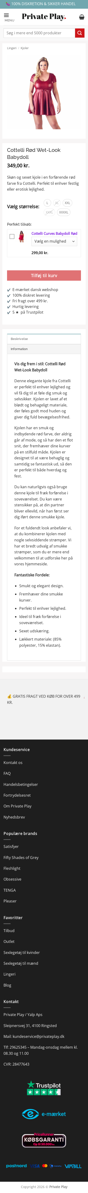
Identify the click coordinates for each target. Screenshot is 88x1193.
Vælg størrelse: (23, 206)
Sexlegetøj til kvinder (22, 952)
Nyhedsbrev (14, 817)
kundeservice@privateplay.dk (38, 1036)
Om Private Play (17, 806)
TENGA (10, 890)
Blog (7, 985)
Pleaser (10, 901)
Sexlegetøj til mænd (21, 963)
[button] (10, 17)
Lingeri (11, 48)
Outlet (9, 941)
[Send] (79, 33)
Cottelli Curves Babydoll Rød (54, 233)
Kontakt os (13, 762)
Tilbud (9, 930)
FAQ (7, 773)
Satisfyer (11, 846)
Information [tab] (19, 349)
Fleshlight (12, 868)
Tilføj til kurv (44, 275)
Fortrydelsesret (17, 795)
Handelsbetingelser (21, 784)
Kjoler (25, 48)
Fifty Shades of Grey (21, 857)
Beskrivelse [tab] (19, 339)
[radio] (47, 202)
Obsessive (12, 879)
